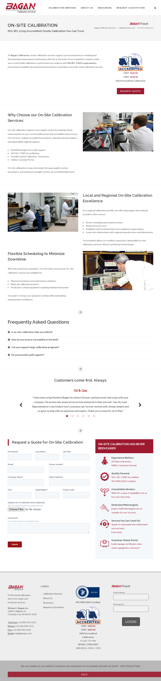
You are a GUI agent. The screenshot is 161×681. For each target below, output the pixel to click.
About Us (47, 598)
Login (131, 621)
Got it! (84, 674)
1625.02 (134, 76)
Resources (48, 602)
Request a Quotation (53, 607)
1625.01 (134, 73)
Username (119, 592)
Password (118, 604)
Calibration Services (52, 593)
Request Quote (130, 91)
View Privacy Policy (130, 666)
